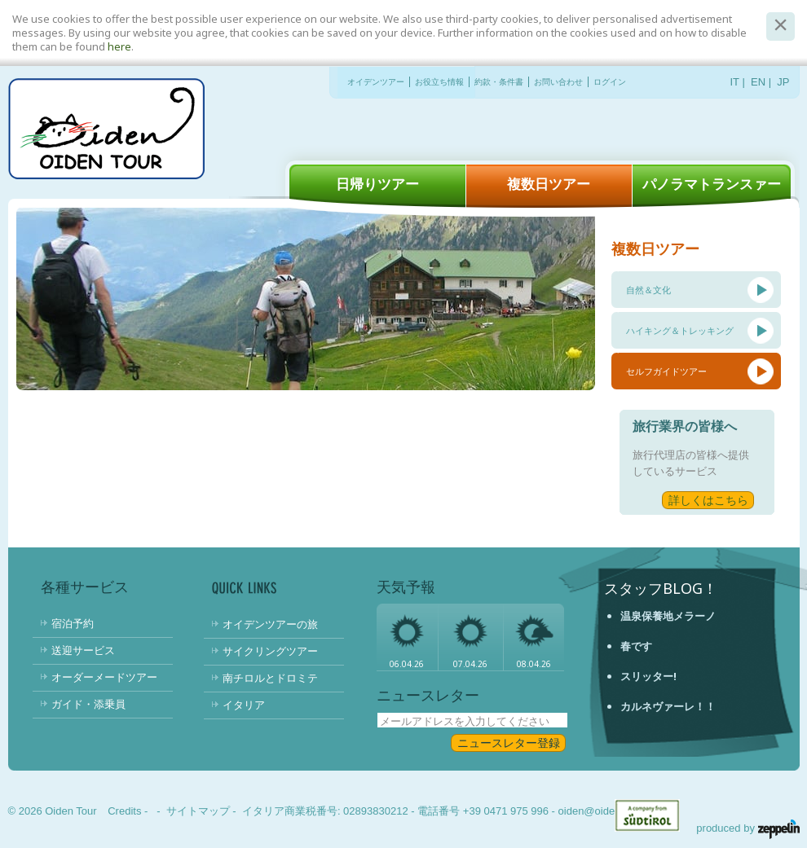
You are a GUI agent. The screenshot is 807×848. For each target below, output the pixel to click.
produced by (747, 828)
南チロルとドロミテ (270, 677)
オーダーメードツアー (104, 677)
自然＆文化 (648, 289)
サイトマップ (198, 811)
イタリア (244, 704)
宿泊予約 (72, 623)
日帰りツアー (377, 183)
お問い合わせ (558, 82)
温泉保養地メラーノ (668, 616)
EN (758, 82)
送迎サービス (83, 650)
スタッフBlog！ (660, 588)
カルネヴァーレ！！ (668, 706)
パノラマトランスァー (711, 183)
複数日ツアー (548, 183)
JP (783, 82)
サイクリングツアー (270, 651)
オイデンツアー (375, 82)
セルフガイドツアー (666, 371)
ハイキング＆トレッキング (680, 330)
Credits (124, 811)
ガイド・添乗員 (88, 703)
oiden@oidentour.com (610, 811)
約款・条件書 (498, 82)
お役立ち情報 (439, 82)
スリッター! (648, 676)
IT (734, 82)
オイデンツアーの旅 (270, 624)
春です (636, 646)
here (119, 46)
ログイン (609, 82)
